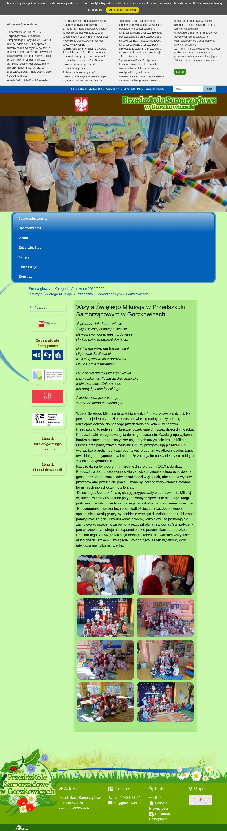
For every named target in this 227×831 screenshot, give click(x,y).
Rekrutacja (27, 266)
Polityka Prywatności (158, 805)
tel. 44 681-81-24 (124, 798)
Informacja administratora (150, 89)
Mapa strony (96, 89)
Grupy (23, 257)
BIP (155, 798)
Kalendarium (30, 247)
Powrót (40, 307)
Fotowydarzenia (32, 218)
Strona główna (78, 89)
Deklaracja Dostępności (160, 816)
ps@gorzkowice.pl (125, 803)
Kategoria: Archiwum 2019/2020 (79, 289)
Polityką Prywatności (103, 3)
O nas (23, 237)
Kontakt (25, 276)
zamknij (180, 72)
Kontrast (129, 89)
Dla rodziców (29, 228)
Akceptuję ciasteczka (122, 9)
